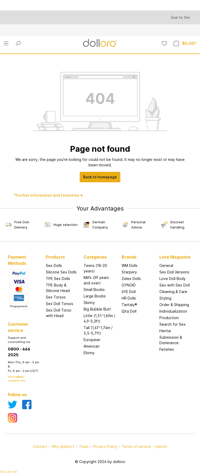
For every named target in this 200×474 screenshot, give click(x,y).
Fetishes (166, 349)
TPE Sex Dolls (58, 278)
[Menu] (6, 43)
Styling (165, 298)
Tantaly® (129, 304)
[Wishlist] (164, 43)
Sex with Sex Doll (174, 285)
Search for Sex (172, 324)
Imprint (161, 446)
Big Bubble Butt (97, 309)
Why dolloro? (63, 446)
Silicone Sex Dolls (61, 272)
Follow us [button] (17, 394)
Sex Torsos (56, 297)
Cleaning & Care (173, 291)
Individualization (173, 311)
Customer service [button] (18, 327)
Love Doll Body (172, 278)
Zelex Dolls (131, 278)
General (166, 265)
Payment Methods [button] (17, 260)
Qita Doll (129, 311)
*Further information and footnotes (47, 195)
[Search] (18, 43)
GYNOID (129, 285)
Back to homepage (100, 177)
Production (169, 317)
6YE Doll (129, 291)
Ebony (89, 352)
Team (84, 446)
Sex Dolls (54, 265)
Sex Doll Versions (174, 272)
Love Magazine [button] (174, 257)
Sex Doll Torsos (59, 303)
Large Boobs (95, 296)
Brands (129, 257)
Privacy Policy (105, 446)
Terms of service (136, 446)
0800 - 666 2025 (19, 352)
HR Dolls (129, 298)
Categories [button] (95, 257)
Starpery (129, 272)
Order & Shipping (174, 304)
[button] (138, 251)
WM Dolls (130, 265)
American (91, 346)
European (92, 339)
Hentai (165, 331)
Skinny (89, 302)
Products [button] (55, 257)
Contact (40, 446)
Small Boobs (94, 289)
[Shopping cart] (185, 43)
